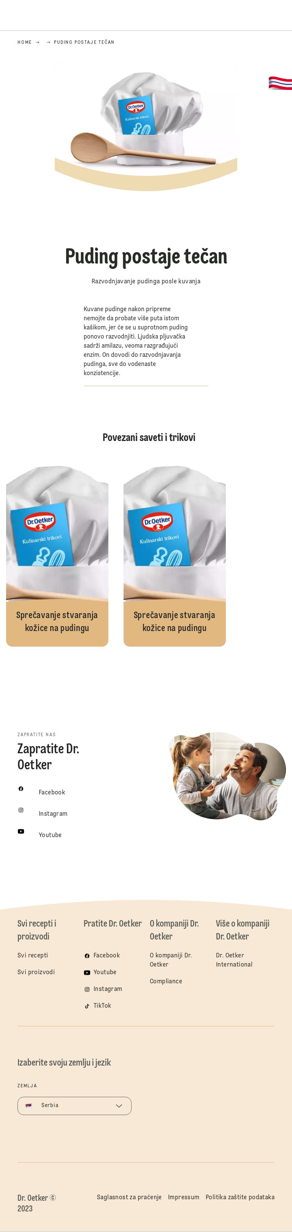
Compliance (166, 982)
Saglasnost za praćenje (129, 1198)
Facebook (107, 956)
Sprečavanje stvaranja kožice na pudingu (57, 551)
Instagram (108, 989)
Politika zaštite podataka (240, 1198)
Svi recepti (32, 956)
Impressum (184, 1198)
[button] (146, 207)
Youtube (105, 973)
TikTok (102, 1006)
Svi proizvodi (36, 973)
